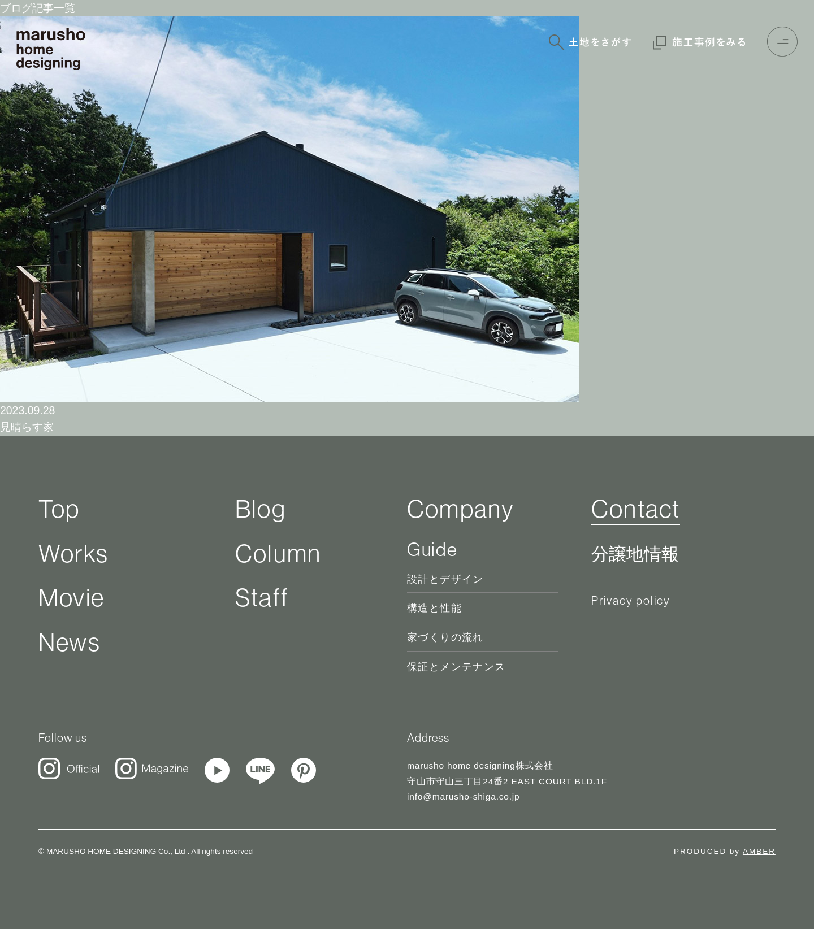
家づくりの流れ (445, 637)
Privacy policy (631, 600)
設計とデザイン (445, 579)
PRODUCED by (725, 851)
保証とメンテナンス (456, 666)
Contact (635, 508)
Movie (71, 597)
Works (73, 553)
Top (59, 508)
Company (460, 508)
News (69, 642)
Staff (262, 597)
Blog (260, 508)
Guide (432, 549)
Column (278, 553)
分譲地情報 (635, 554)
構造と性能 (434, 608)
